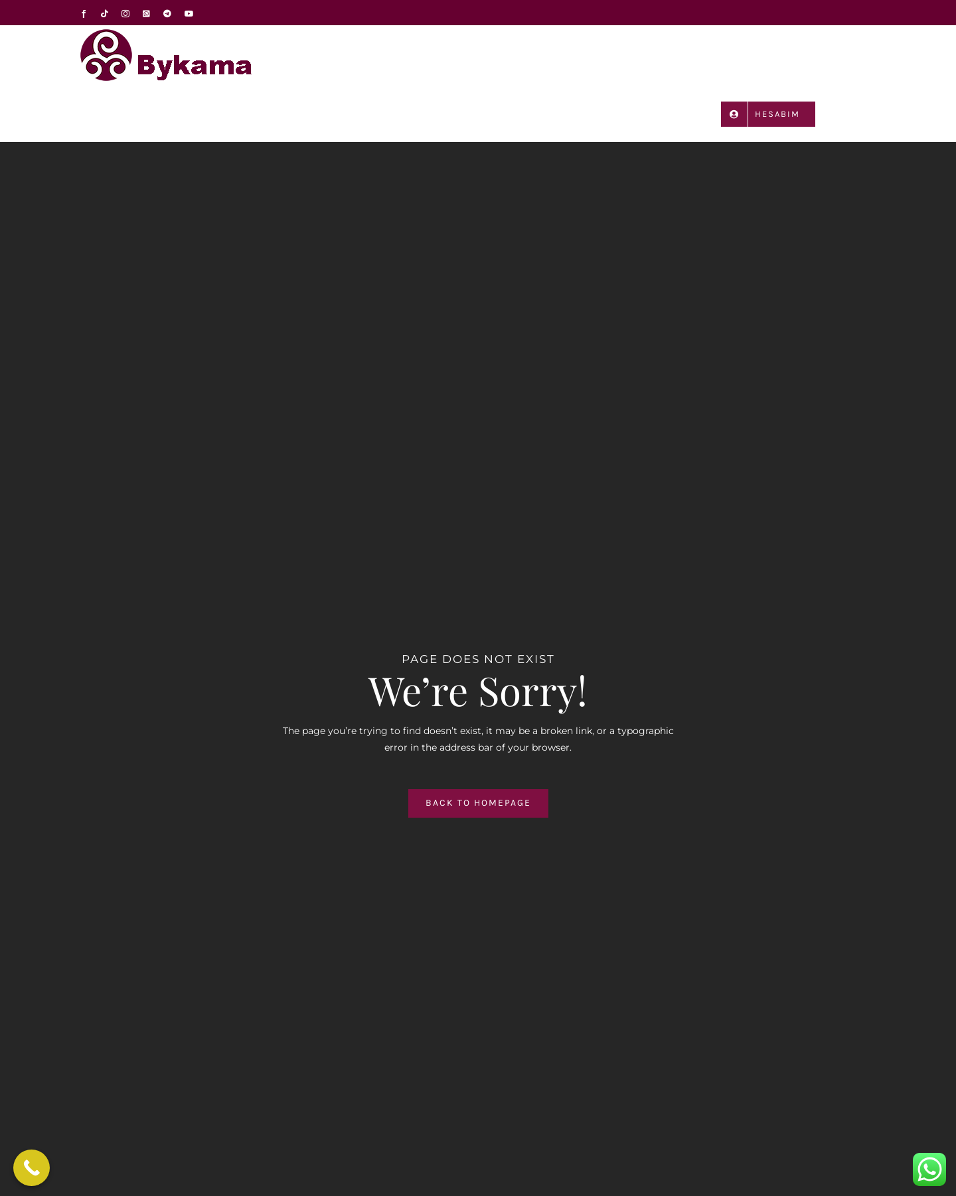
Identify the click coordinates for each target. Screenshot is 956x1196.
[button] (857, 113)
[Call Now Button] (31, 1168)
